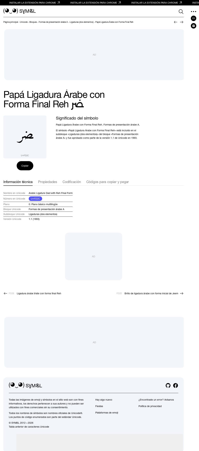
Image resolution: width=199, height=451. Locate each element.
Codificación (72, 182)
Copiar (25, 165)
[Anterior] (176, 22)
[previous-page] (10, 22)
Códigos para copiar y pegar (107, 182)
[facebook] (175, 385)
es (193, 18)
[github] (168, 385)
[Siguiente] (182, 22)
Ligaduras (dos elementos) (43, 214)
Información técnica (18, 182)
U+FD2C (35, 198)
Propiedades (47, 182)
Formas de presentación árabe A (46, 209)
